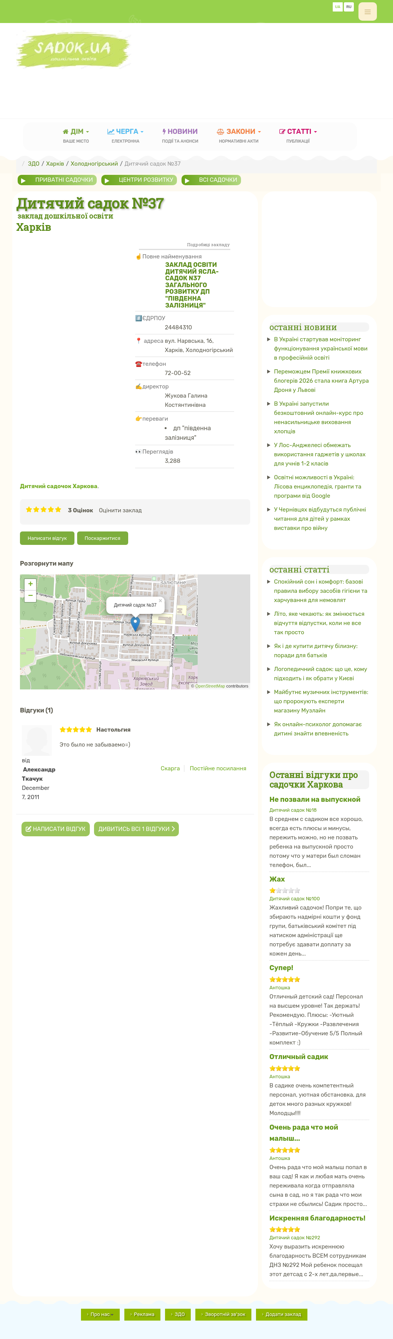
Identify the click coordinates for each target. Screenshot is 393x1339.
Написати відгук (47, 538)
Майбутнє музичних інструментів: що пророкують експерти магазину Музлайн (321, 701)
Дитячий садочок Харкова (58, 486)
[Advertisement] (156, 86)
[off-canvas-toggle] (367, 11)
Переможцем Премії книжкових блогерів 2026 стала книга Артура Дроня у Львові (321, 380)
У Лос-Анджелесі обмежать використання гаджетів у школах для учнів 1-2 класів (320, 454)
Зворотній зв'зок (225, 1314)
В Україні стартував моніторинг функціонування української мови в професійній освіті (321, 348)
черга (125, 136)
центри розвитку (146, 179)
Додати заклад (283, 1314)
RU (349, 7)
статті (298, 136)
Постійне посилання (218, 768)
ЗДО (180, 1314)
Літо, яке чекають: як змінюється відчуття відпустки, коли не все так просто (319, 623)
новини (180, 136)
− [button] (30, 596)
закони (239, 136)
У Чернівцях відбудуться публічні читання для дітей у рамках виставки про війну (320, 518)
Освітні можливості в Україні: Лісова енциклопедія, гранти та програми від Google (317, 486)
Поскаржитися (103, 538)
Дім (76, 136)
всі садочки (218, 179)
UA (337, 7)
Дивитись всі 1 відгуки (136, 829)
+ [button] (30, 585)
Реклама (144, 1314)
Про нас (102, 1314)
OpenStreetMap (210, 686)
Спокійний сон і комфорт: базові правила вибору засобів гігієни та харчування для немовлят (320, 591)
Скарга (170, 768)
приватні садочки (64, 179)
